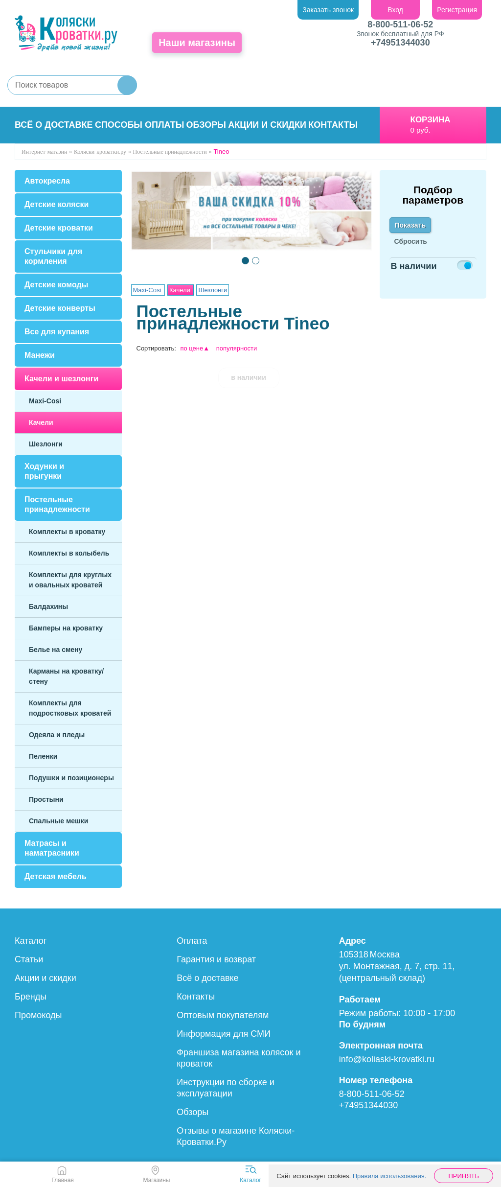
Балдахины (48, 606)
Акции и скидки (267, 125)
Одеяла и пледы (57, 735)
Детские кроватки (58, 228)
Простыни (46, 799)
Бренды (30, 996)
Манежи (39, 355)
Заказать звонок (328, 10)
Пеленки (43, 756)
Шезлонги (46, 444)
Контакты (333, 125)
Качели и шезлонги (61, 378)
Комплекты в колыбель (69, 553)
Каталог (30, 941)
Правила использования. (390, 1176)
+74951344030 (400, 42)
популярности (236, 348)
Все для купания (56, 331)
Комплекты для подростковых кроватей (70, 708)
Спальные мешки (58, 821)
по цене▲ (194, 348)
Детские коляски (56, 204)
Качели (41, 422)
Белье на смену (55, 649)
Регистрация (457, 10)
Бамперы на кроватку (66, 628)
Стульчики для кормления (53, 256)
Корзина (430, 120)
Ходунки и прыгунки (44, 471)
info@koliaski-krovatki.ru (386, 1059)
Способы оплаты (139, 125)
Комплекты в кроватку (67, 531)
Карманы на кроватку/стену (66, 676)
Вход (395, 10)
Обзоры (206, 125)
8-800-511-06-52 (400, 24)
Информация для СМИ (224, 1034)
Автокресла (47, 181)
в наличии (248, 377)
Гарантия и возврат (216, 959)
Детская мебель (55, 876)
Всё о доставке (54, 125)
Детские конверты (59, 308)
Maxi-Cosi (45, 401)
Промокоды (38, 1015)
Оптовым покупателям (223, 1015)
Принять (463, 1176)
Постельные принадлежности (57, 504)
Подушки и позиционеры (71, 778)
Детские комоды (56, 284)
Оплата (192, 941)
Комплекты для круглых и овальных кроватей (70, 580)
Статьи (29, 959)
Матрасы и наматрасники (51, 848)
